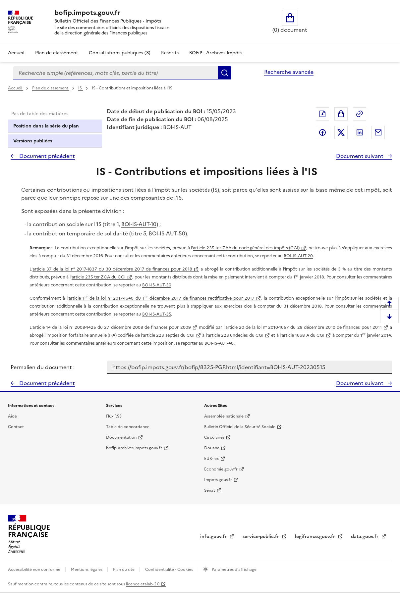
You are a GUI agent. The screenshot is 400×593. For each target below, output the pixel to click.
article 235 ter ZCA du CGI (99, 277)
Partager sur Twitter (341, 132)
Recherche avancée (289, 72)
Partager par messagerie (378, 132)
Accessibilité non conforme (34, 569)
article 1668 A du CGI (303, 335)
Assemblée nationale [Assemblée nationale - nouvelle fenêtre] (224, 416)
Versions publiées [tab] (32, 140)
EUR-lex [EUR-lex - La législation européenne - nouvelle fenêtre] (211, 459)
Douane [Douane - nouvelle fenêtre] (211, 448)
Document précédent (46, 156)
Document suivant (360, 156)
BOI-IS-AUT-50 (167, 233)
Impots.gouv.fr (218, 480)
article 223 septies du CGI (169, 335)
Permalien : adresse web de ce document (359, 114)
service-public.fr (261, 536)
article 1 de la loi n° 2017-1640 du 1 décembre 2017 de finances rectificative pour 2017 (161, 298)
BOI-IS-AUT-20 (298, 256)
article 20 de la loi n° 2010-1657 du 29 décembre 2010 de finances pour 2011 (303, 327)
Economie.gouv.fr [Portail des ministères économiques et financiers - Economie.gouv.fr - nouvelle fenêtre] (221, 469)
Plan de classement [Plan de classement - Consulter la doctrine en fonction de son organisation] (56, 52)
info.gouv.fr (214, 536)
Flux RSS (114, 416)
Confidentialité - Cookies (169, 569)
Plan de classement (50, 88)
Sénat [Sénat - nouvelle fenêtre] (209, 490)
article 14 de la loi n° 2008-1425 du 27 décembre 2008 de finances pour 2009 (111, 327)
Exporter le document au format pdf (322, 114)
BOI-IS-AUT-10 (138, 224)
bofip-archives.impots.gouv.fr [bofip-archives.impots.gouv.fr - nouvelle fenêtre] (134, 448)
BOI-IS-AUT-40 (219, 343)
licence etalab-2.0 (142, 584)
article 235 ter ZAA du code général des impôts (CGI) (246, 248)
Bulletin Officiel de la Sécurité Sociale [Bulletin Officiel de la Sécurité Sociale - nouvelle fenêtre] (239, 427)
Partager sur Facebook (322, 132)
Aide (12, 416)
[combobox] (115, 72)
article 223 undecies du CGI (235, 335)
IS (80, 88)
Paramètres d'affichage (234, 569)
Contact (16, 427)
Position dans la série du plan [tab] (46, 126)
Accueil (16, 52)
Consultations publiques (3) (119, 52)
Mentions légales (87, 569)
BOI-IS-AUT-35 (156, 314)
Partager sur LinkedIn (359, 132)
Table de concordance (127, 427)
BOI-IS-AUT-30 (156, 285)
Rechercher (224, 72)
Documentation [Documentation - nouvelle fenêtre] (121, 437)
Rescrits (170, 52)
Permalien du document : (43, 367)
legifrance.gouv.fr (315, 536)
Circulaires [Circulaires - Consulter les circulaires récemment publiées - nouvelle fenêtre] (214, 437)
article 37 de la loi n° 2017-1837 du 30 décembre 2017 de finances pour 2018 (112, 269)
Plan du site (124, 569)
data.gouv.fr (365, 536)
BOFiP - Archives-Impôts (215, 52)
